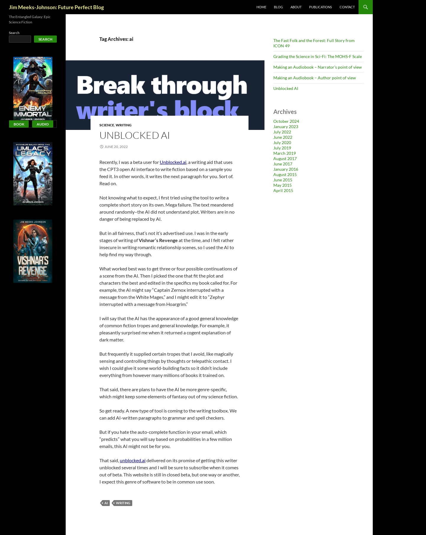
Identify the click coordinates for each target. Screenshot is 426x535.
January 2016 (285, 169)
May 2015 (282, 185)
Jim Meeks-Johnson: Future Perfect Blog (56, 7)
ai (106, 503)
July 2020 (282, 142)
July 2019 (282, 147)
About (296, 7)
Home (261, 7)
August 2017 (285, 158)
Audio (43, 124)
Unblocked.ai (173, 162)
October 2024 (286, 121)
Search (14, 32)
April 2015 (283, 190)
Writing (124, 125)
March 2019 (284, 153)
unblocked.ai (133, 460)
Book (19, 124)
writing (123, 503)
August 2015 (285, 174)
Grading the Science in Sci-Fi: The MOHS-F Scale (317, 56)
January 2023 (285, 126)
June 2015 (282, 179)
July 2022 (282, 131)
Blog (278, 7)
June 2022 (282, 137)
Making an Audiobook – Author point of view (314, 77)
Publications (320, 7)
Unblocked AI (134, 135)
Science (106, 125)
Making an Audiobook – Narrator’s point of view (317, 67)
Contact (347, 7)
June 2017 (282, 163)
